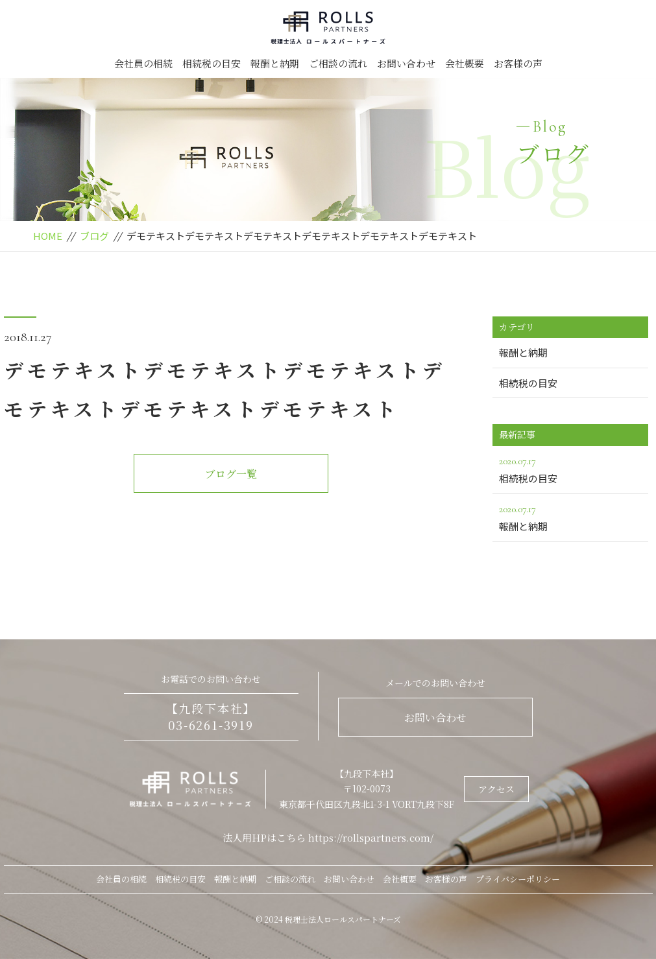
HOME (47, 236)
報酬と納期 (274, 63)
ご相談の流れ (338, 63)
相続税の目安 (211, 63)
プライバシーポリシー (518, 879)
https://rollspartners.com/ (370, 837)
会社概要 (464, 63)
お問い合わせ (406, 63)
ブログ (94, 236)
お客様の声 (518, 63)
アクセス (496, 789)
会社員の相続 (143, 63)
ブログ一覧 (231, 473)
